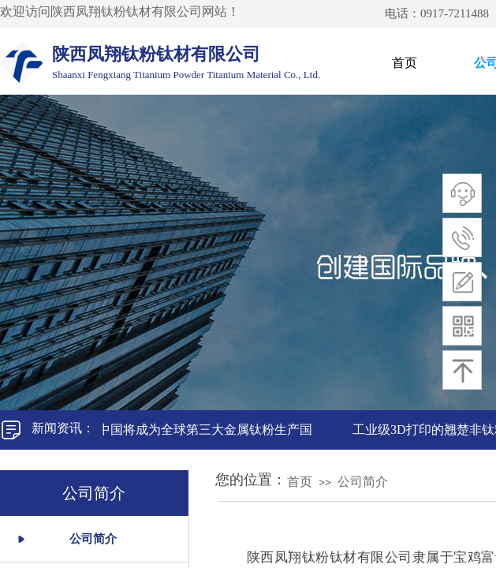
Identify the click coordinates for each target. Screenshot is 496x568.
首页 (404, 62)
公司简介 (363, 481)
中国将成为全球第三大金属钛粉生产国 (206, 429)
